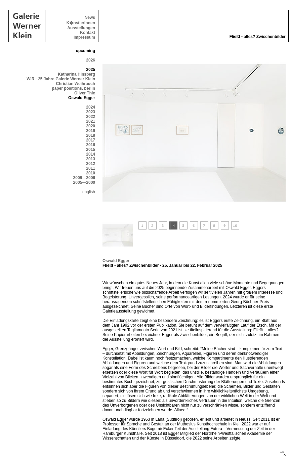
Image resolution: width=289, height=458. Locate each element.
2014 (90, 154)
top (282, 451)
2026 (90, 60)
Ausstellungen (81, 28)
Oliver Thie (84, 93)
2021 (90, 121)
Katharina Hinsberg (76, 74)
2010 (90, 173)
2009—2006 (84, 177)
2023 (90, 112)
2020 (90, 126)
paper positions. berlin (73, 88)
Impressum (84, 37)
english (88, 192)
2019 (90, 130)
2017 (90, 140)
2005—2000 (84, 182)
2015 (90, 149)
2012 (90, 163)
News (90, 17)
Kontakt (87, 32)
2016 (90, 144)
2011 (90, 168)
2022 (90, 116)
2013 (90, 159)
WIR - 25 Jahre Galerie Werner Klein (61, 79)
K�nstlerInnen (81, 22)
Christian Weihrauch (75, 83)
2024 (90, 107)
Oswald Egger (115, 260)
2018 (90, 135)
